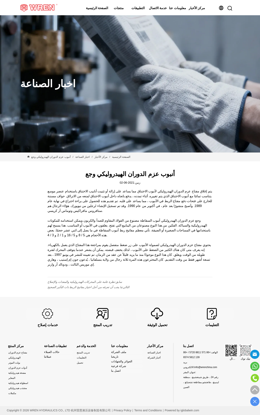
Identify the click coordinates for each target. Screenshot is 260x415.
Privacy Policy (122, 410)
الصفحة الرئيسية (97, 8)
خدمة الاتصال (158, 8)
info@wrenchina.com (205, 367)
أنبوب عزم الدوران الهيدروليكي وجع (51, 156)
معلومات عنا (177, 8)
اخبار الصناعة (83, 156)
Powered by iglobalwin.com (182, 410)
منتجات (119, 8)
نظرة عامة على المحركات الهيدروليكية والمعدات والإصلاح (81, 281)
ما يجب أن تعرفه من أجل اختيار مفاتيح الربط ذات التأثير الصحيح (85, 287)
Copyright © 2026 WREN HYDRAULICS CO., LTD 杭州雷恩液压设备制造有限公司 (59, 410)
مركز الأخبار (197, 8)
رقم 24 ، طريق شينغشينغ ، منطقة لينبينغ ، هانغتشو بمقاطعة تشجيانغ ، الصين (201, 382)
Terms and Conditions (148, 410)
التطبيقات (138, 8)
